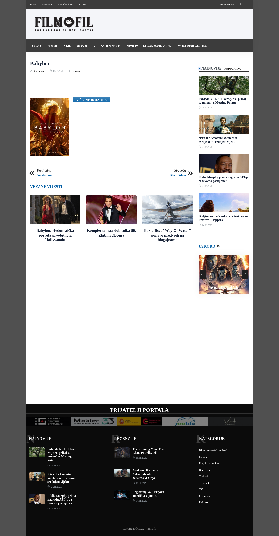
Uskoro (207, 246)
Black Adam (178, 175)
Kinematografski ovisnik (157, 45)
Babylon (39, 63)
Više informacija (91, 100)
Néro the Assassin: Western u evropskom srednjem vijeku (61, 478)
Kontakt (83, 4)
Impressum (47, 4)
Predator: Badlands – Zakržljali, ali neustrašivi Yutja (147, 474)
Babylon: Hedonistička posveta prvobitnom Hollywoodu (55, 235)
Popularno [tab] (233, 68)
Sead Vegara (40, 71)
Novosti (52, 45)
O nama (32, 4)
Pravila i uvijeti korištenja (191, 45)
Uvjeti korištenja (65, 4)
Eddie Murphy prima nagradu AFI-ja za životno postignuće (61, 499)
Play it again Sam (110, 45)
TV (93, 45)
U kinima (204, 496)
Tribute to (131, 45)
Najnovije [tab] (211, 68)
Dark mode (227, 4)
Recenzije (82, 45)
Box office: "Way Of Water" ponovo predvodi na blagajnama (167, 235)
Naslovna (36, 45)
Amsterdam (45, 175)
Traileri (66, 45)
